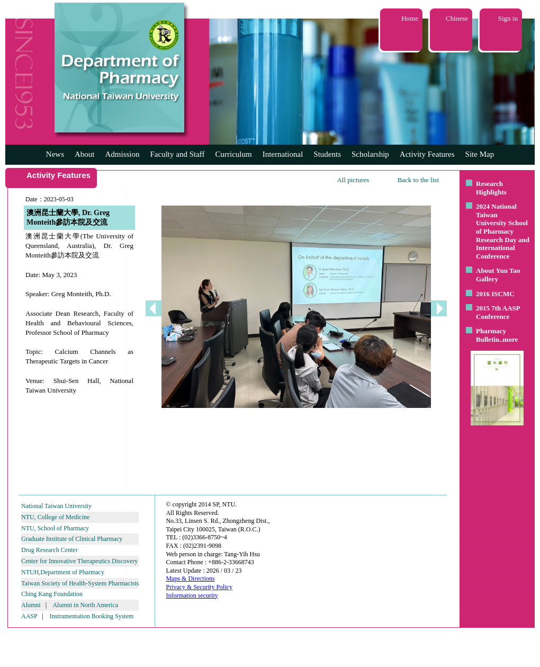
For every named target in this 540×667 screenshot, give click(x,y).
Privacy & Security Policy (199, 587)
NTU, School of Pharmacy (55, 528)
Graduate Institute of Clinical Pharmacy (71, 539)
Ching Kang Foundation (52, 594)
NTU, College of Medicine (55, 517)
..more (508, 339)
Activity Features (427, 154)
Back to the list (418, 180)
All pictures (353, 180)
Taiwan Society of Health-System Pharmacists (80, 583)
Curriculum (233, 154)
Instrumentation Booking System (92, 616)
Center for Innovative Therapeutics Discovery (79, 561)
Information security (192, 595)
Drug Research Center (49, 550)
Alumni (31, 605)
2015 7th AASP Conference (498, 312)
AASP (29, 616)
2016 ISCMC (495, 294)
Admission (122, 154)
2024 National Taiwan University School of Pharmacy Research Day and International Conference (502, 231)
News (55, 154)
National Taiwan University (56, 506)
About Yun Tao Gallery (498, 274)
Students (327, 154)
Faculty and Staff (177, 154)
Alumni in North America (85, 605)
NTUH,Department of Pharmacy (62, 572)
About (85, 154)
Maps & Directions (190, 578)
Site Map (479, 154)
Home (409, 18)
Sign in (508, 18)
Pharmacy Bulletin (491, 335)
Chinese (457, 18)
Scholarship (370, 154)
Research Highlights (491, 188)
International (283, 154)
